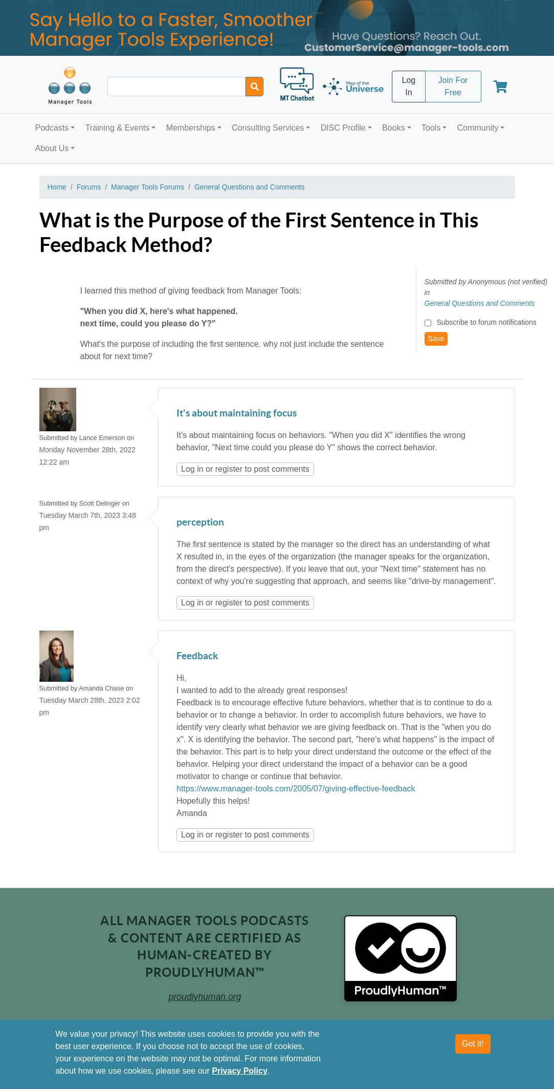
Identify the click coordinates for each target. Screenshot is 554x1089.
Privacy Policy (240, 1070)
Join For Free (453, 86)
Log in (192, 469)
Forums (89, 187)
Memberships (190, 127)
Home (57, 187)
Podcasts (52, 127)
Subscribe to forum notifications (486, 322)
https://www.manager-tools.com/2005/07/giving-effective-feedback (295, 788)
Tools (431, 127)
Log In (409, 86)
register (228, 469)
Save (436, 338)
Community (477, 127)
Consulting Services (268, 127)
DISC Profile (343, 127)
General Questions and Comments (249, 187)
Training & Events (117, 127)
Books (393, 127)
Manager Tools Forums (147, 187)
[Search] (254, 86)
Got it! (473, 1043)
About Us (52, 148)
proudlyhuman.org (205, 997)
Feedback (197, 656)
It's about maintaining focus (236, 413)
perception (200, 523)
